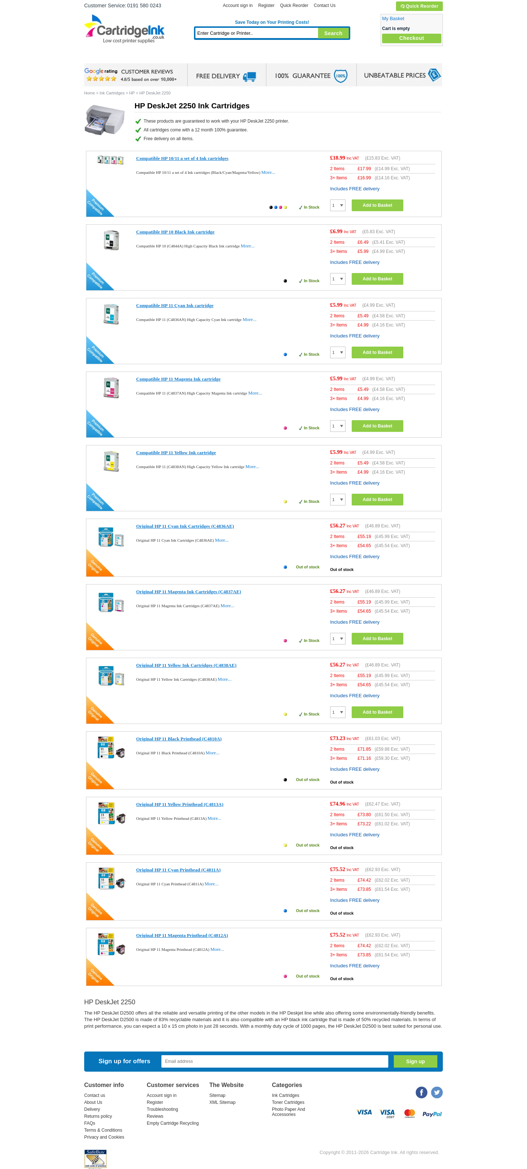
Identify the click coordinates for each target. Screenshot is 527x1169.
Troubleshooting (162, 1109)
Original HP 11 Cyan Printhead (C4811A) (178, 870)
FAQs (89, 1123)
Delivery (92, 1109)
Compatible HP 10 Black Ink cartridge (175, 232)
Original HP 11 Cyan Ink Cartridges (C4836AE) (185, 526)
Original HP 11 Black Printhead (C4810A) (179, 739)
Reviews (155, 1116)
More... (268, 172)
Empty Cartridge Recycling (173, 1123)
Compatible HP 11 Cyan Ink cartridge (174, 305)
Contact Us (325, 5)
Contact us (94, 1095)
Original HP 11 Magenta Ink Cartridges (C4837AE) (188, 591)
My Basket (393, 18)
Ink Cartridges (140, 56)
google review (131, 75)
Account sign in (238, 5)
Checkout (411, 38)
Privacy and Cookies (104, 1137)
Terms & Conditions (103, 1130)
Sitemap (217, 1095)
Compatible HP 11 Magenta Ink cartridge (178, 379)
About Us (93, 1102)
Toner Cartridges (196, 56)
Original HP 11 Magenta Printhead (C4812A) (182, 935)
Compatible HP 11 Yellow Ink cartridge (176, 452)
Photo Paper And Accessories (288, 1112)
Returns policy (98, 1116)
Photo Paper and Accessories (274, 56)
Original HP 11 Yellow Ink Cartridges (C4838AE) (186, 665)
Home (99, 56)
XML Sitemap (222, 1102)
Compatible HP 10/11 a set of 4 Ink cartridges (182, 158)
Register (266, 5)
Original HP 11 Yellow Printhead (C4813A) (179, 804)
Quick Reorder (419, 6)
